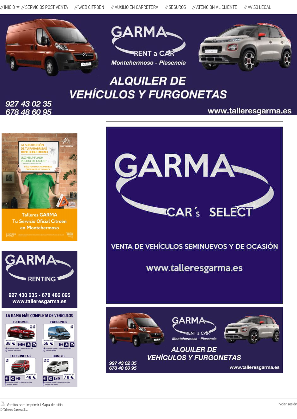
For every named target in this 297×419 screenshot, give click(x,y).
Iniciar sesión (287, 403)
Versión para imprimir (20, 404)
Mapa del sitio (52, 404)
